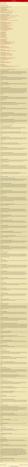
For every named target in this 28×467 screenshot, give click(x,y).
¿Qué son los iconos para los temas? (4, 37)
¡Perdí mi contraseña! (2, 11)
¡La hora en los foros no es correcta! (4, 16)
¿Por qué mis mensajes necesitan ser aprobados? (5, 29)
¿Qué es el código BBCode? (3, 32)
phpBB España (16, 466)
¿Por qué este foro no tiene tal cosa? (4, 65)
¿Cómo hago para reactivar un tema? (4, 30)
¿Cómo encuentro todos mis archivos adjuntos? (5, 62)
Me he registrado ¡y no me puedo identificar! (4, 9)
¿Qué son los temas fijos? (3, 36)
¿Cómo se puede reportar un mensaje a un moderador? (6, 28)
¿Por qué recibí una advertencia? (3, 27)
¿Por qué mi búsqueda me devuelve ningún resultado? (6, 53)
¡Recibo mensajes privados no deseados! (4, 47)
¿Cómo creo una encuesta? (3, 24)
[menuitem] (5, 2)
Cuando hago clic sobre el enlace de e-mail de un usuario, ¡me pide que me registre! (9, 20)
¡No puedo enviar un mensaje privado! (4, 46)
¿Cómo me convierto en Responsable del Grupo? (5, 42)
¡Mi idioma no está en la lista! (3, 17)
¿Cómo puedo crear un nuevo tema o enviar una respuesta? (6, 22)
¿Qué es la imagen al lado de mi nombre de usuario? (5, 18)
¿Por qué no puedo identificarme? (3, 10)
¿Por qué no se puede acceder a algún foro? (4, 26)
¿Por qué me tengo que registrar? (3, 7)
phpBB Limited (2, 440)
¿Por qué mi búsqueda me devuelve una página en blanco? (6, 54)
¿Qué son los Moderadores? (3, 40)
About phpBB (1, 441)
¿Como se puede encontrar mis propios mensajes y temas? (6, 55)
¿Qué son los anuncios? (2, 35)
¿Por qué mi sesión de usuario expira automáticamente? (6, 12)
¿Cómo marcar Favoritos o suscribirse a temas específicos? (6, 58)
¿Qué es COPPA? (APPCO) (3, 8)
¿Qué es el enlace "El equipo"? (3, 44)
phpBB (21, 149)
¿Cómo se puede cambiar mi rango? (4, 19)
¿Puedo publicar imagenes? (3, 34)
